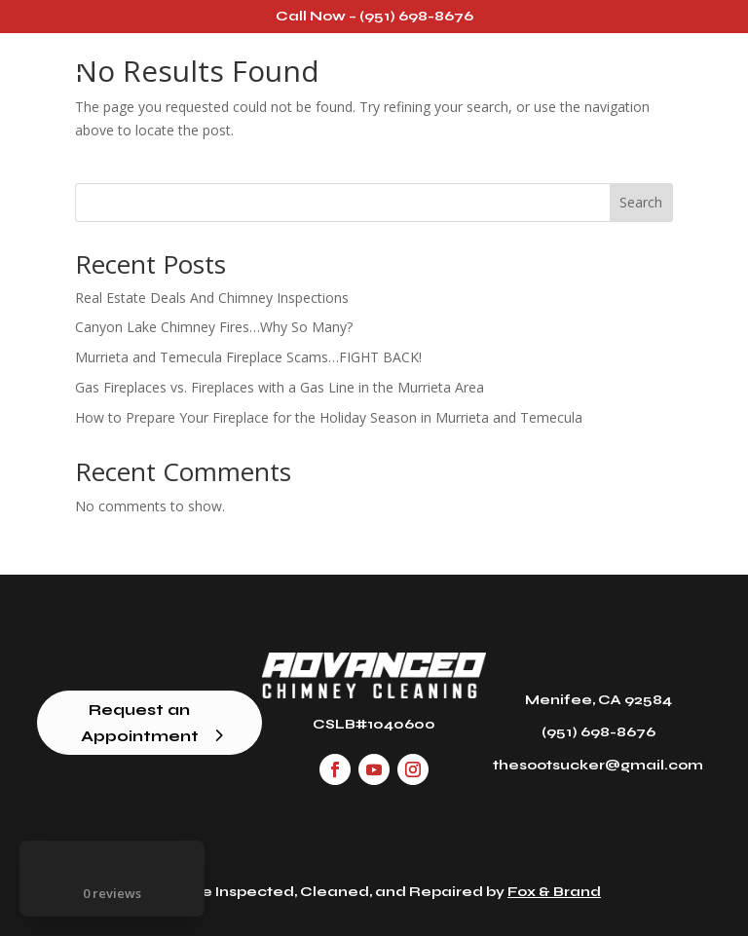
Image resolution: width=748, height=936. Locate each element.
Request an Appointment (140, 722)
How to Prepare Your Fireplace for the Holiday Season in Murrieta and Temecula (328, 417)
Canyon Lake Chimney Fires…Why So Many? (214, 327)
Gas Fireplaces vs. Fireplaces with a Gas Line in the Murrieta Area (279, 387)
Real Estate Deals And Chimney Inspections (212, 297)
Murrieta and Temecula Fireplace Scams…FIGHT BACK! (248, 357)
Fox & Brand (554, 891)
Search (640, 202)
